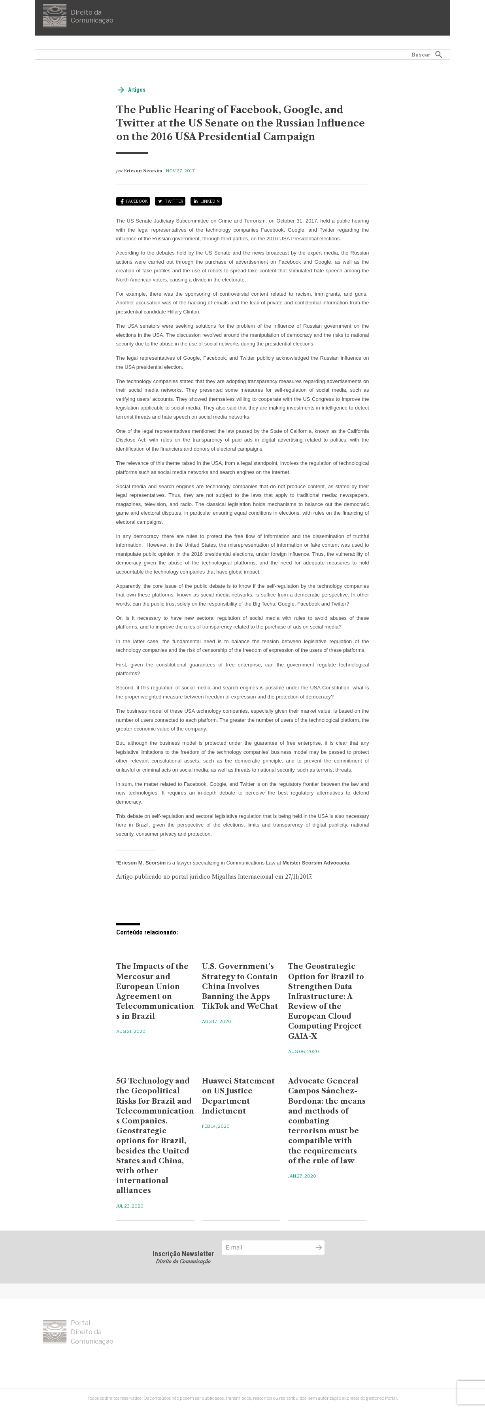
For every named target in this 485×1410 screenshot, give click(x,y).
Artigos (136, 90)
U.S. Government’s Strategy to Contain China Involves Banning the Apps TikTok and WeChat (240, 986)
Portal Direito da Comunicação (78, 1332)
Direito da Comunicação (78, 16)
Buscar (420, 54)
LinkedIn (210, 201)
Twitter (174, 201)
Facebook (137, 201)
